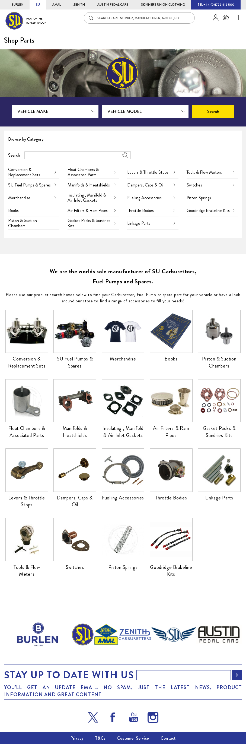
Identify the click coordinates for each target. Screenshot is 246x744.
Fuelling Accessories (144, 198)
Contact (168, 738)
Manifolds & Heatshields (89, 185)
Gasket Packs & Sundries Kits (89, 223)
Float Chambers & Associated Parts (83, 172)
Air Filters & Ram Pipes (88, 210)
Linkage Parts (138, 223)
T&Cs (100, 738)
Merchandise (19, 198)
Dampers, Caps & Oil (145, 185)
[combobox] (139, 18)
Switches (194, 185)
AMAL (56, 4)
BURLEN (17, 4)
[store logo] (25, 21)
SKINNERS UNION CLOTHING (163, 4)
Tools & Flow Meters (204, 172)
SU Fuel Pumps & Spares (29, 185)
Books (13, 210)
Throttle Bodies (140, 210)
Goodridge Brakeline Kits (208, 210)
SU (38, 4)
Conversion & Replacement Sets (24, 172)
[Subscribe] (237, 675)
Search (14, 155)
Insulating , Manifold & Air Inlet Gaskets (87, 197)
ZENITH (79, 4)
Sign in (213, 18)
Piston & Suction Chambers (22, 223)
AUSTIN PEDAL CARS (113, 4)
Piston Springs (199, 198)
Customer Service (133, 738)
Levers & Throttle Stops (147, 172)
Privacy (77, 738)
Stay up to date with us (69, 675)
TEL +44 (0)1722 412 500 (215, 4)
